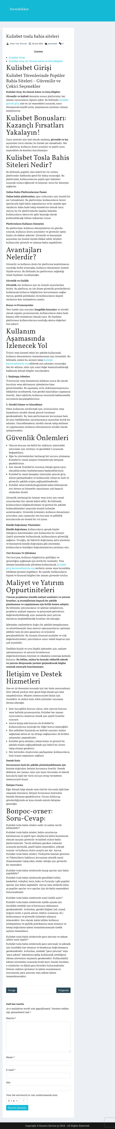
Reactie (11, 1018)
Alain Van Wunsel (18, 43)
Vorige (11, 990)
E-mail (10, 1069)
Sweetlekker (19, 9)
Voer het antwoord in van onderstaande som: (32, 1095)
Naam (10, 1057)
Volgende (63, 990)
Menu (5, 5)
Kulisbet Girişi (17, 57)
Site (8, 1082)
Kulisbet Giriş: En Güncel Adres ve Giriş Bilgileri (36, 61)
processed (52, 43)
